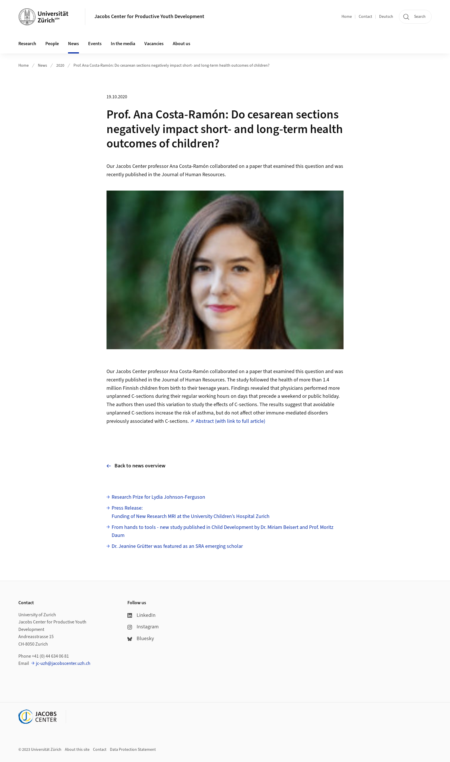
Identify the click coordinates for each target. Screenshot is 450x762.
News (42, 65)
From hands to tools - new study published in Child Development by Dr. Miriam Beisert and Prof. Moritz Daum (222, 531)
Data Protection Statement (133, 750)
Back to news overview (135, 465)
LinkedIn (141, 615)
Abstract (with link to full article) (230, 421)
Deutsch (386, 17)
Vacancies (154, 44)
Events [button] (95, 44)
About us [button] (181, 44)
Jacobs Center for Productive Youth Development (149, 16)
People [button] (52, 44)
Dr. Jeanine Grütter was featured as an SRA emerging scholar (177, 546)
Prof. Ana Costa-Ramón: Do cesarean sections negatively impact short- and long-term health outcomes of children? (171, 65)
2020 (60, 65)
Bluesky (140, 638)
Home (347, 17)
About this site (77, 750)
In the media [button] (123, 44)
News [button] (73, 44)
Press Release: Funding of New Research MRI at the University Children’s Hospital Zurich (190, 512)
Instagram (143, 626)
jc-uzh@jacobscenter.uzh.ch (63, 663)
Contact (365, 17)
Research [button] (27, 44)
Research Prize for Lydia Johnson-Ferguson (158, 497)
